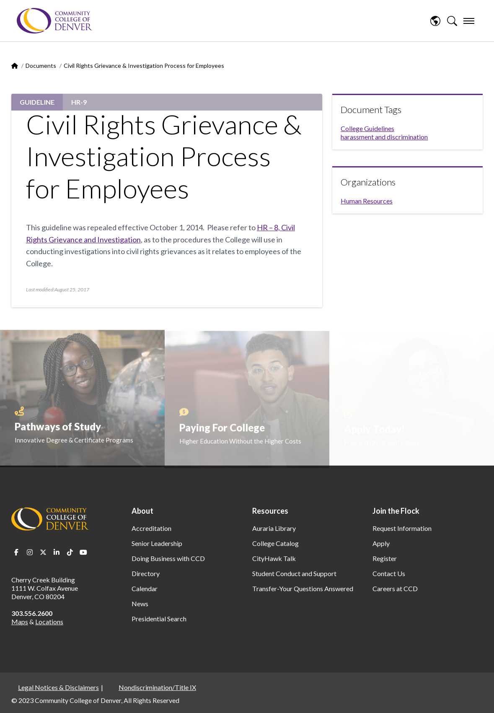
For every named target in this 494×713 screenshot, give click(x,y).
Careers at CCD (395, 588)
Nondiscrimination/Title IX (157, 687)
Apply (381, 543)
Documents (41, 65)
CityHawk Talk (274, 558)
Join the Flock (395, 510)
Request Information (402, 528)
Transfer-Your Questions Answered (302, 588)
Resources (270, 510)
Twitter (43, 552)
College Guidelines (367, 128)
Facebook (16, 552)
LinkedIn (57, 552)
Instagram (30, 552)
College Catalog (275, 543)
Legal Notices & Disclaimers (58, 687)
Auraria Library (274, 528)
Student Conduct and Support (294, 573)
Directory (146, 573)
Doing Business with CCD (168, 558)
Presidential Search (159, 619)
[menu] (468, 21)
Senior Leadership (157, 543)
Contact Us (388, 573)
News (140, 603)
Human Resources (367, 201)
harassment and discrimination (384, 137)
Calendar (145, 588)
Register (384, 558)
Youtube (83, 552)
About (142, 510)
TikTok (70, 552)
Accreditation (151, 528)
